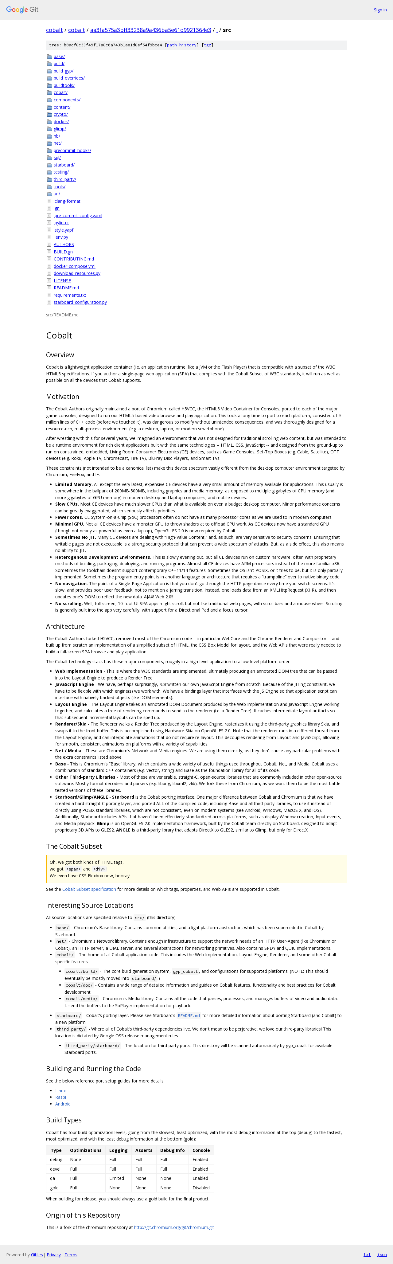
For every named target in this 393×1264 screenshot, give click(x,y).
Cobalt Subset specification (89, 889)
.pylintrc (61, 222)
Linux (60, 1091)
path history (181, 45)
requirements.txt (70, 295)
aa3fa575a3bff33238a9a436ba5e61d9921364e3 (150, 29)
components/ (67, 100)
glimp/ (60, 128)
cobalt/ (61, 92)
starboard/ (64, 165)
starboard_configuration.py (80, 302)
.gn (57, 208)
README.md (66, 288)
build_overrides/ (69, 78)
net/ (58, 143)
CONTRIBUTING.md (74, 259)
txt (367, 1254)
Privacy (54, 1255)
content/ (62, 107)
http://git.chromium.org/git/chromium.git (174, 1227)
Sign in (380, 10)
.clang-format (67, 201)
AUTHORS (64, 244)
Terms (70, 1255)
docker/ (61, 121)
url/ (57, 194)
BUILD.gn (63, 252)
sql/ (57, 157)
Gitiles (37, 1255)
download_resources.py (77, 273)
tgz (207, 45)
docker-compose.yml (74, 266)
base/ (59, 56)
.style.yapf (63, 230)
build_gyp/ (63, 71)
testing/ (61, 172)
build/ (59, 63)
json (382, 1254)
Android (63, 1104)
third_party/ (65, 179)
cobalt (54, 29)
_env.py (61, 237)
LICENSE (62, 281)
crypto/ (61, 114)
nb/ (57, 136)
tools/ (59, 187)
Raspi (60, 1097)
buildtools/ (64, 85)
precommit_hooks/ (72, 150)
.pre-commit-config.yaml (78, 215)
